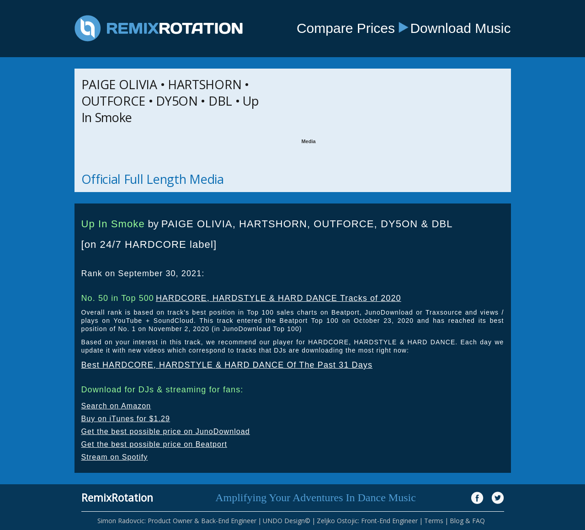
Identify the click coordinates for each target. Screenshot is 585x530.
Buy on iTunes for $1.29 (125, 419)
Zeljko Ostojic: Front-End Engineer (367, 520)
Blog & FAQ (467, 520)
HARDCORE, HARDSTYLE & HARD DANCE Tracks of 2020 (278, 298)
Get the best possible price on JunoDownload (165, 431)
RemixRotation (117, 497)
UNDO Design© (286, 520)
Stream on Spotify (114, 457)
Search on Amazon (116, 406)
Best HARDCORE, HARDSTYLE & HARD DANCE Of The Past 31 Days (227, 364)
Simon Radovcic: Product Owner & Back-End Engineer (176, 520)
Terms (433, 520)
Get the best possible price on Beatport (154, 444)
